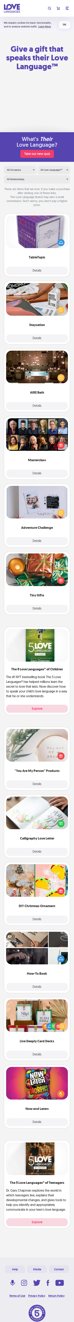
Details (37, 270)
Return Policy (56, 1296)
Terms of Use (17, 1296)
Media (37, 1269)
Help (15, 1269)
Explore (37, 709)
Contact (59, 1269)
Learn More (44, 26)
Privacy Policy (36, 1296)
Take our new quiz (37, 154)
